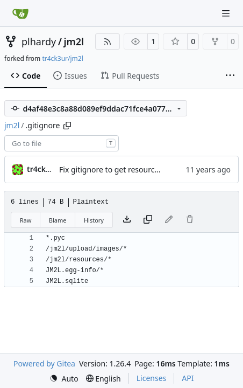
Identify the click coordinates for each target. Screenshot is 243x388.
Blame (58, 220)
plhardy (39, 41)
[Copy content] (147, 220)
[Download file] (126, 220)
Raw (26, 220)
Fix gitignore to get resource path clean (128, 169)
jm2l (73, 41)
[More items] (230, 76)
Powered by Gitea (44, 363)
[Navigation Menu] (227, 13)
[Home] (20, 13)
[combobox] (61, 143)
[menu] (63, 378)
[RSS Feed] (107, 41)
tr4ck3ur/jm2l (62, 58)
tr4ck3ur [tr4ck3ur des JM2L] (42, 169)
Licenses (152, 378)
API (188, 378)
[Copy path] (67, 125)
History (94, 220)
